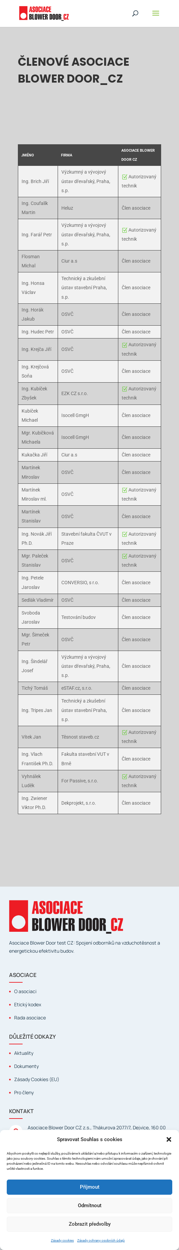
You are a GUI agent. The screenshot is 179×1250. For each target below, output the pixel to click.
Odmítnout (89, 1205)
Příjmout (89, 1187)
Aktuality (23, 1053)
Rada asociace (30, 1017)
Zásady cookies (62, 1240)
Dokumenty (26, 1066)
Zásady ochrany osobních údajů (101, 1240)
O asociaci (25, 991)
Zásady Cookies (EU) (36, 1079)
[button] (169, 1139)
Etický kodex (27, 1004)
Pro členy (24, 1092)
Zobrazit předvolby (90, 1224)
